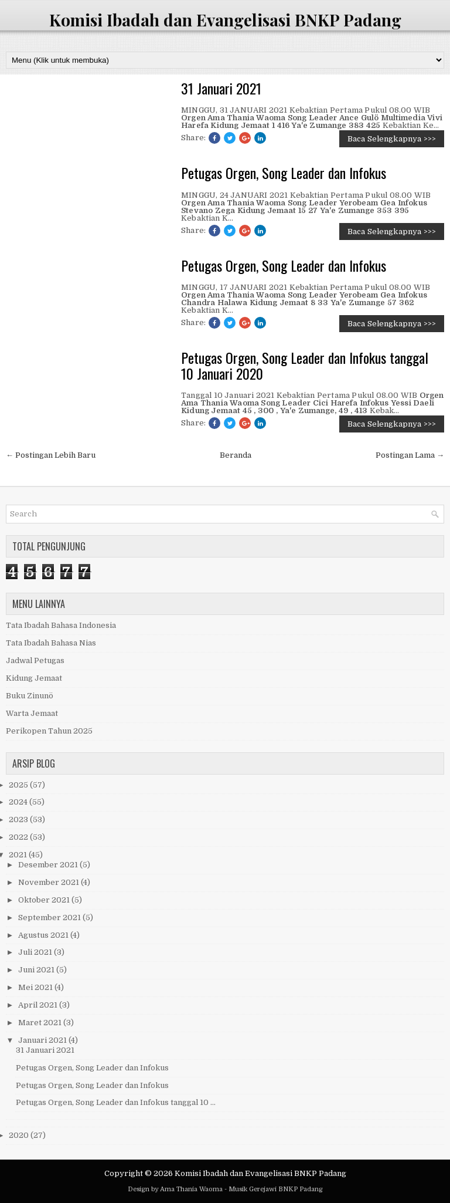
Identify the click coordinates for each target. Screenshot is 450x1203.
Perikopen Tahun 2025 (49, 730)
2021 (19, 854)
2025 (19, 784)
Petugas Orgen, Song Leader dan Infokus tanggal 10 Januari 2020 (304, 365)
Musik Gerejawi (253, 1189)
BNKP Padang (300, 1189)
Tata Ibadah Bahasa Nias (51, 642)
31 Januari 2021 (221, 88)
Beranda (235, 455)
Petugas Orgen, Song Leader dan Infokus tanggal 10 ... (116, 1102)
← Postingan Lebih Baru (51, 455)
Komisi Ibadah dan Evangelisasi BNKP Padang (225, 20)
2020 (19, 1135)
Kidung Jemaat (34, 678)
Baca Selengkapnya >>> (391, 138)
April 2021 (38, 1005)
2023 (19, 819)
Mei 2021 (36, 987)
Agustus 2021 (44, 935)
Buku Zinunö (29, 695)
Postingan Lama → (410, 455)
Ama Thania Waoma (191, 1189)
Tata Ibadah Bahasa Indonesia (61, 625)
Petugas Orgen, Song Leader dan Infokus (283, 172)
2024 (19, 802)
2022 (19, 837)
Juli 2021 (36, 952)
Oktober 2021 (44, 900)
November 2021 (49, 882)
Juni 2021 (37, 969)
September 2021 (50, 917)
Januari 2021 (43, 1040)
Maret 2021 (40, 1022)
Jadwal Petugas (35, 660)
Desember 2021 (49, 864)
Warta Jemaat (32, 713)
